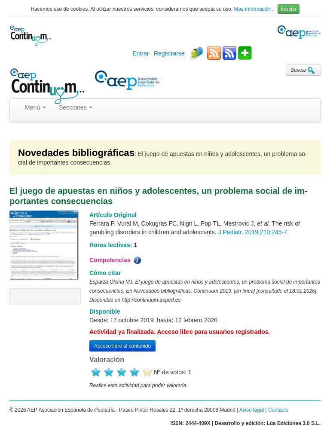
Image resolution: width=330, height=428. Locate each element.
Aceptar (288, 9)
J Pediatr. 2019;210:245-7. (253, 232)
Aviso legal (251, 410)
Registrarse (169, 53)
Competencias (116, 260)
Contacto (278, 410)
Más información (253, 9)
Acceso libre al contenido (122, 346)
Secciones (75, 107)
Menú (35, 107)
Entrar (140, 53)
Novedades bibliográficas (76, 152)
